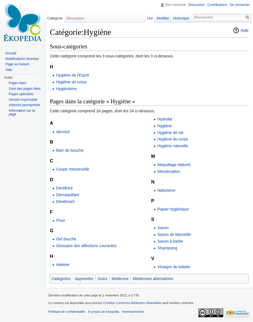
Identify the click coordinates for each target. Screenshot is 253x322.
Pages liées (17, 83)
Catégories (61, 278)
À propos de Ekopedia (103, 311)
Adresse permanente (24, 105)
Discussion (197, 5)
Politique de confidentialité (66, 311)
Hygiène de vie (170, 132)
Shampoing (167, 248)
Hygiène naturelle (172, 146)
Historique (181, 18)
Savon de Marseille (174, 234)
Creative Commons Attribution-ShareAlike (132, 303)
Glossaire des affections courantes (86, 245)
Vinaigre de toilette (173, 267)
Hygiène (164, 126)
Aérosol (62, 131)
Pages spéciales (21, 94)
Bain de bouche (69, 150)
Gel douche (66, 239)
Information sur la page (22, 113)
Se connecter (240, 5)
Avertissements (133, 311)
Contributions (217, 5)
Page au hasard (17, 64)
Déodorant (65, 201)
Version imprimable (23, 100)
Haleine (62, 264)
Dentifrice (64, 188)
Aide (244, 30)
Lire (150, 18)
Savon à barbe (170, 241)
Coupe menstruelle (72, 169)
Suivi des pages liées (25, 89)
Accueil (10, 53)
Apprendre (84, 278)
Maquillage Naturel (173, 164)
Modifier (163, 18)
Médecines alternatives (153, 278)
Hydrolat (164, 119)
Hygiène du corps (71, 82)
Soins (102, 278)
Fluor (60, 220)
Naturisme (166, 190)
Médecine (120, 278)
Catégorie (55, 18)
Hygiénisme (66, 88)
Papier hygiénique (173, 209)
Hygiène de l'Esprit (72, 75)
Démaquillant (67, 195)
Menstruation (168, 171)
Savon (163, 227)
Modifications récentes (22, 59)
